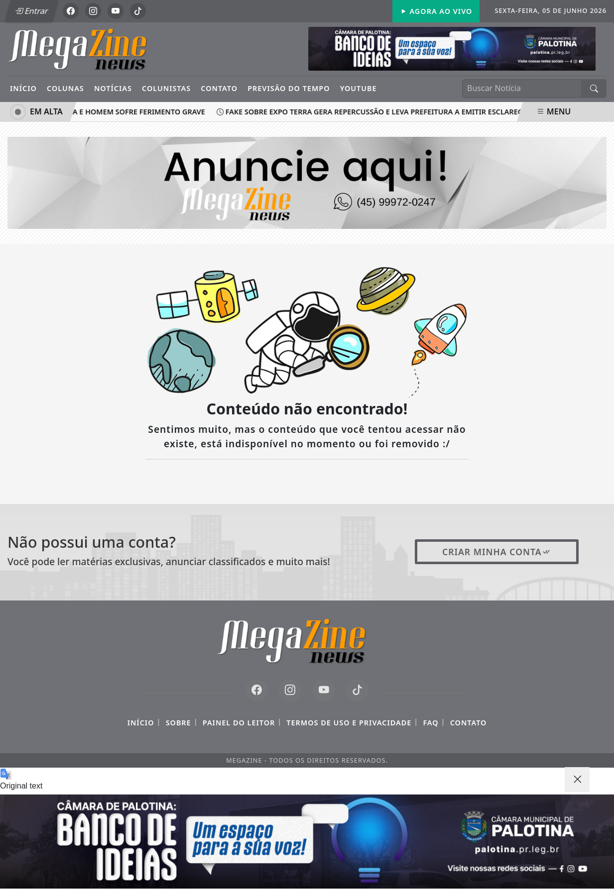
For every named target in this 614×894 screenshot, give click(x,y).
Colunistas (166, 88)
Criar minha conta (496, 551)
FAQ (430, 722)
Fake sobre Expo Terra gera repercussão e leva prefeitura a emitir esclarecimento (385, 111)
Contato (219, 88)
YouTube (358, 88)
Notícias (113, 88)
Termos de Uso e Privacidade (348, 722)
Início (23, 88)
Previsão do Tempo (288, 88)
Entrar (31, 10)
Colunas (65, 88)
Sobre (178, 722)
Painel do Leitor (239, 722)
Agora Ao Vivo (436, 11)
